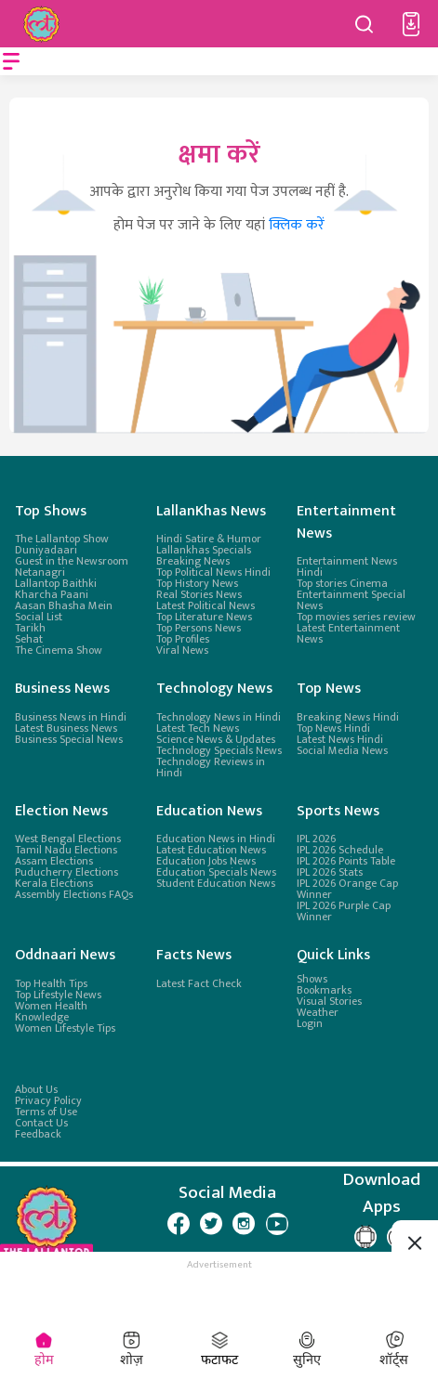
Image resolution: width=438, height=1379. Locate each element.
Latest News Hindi (340, 739)
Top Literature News (204, 616)
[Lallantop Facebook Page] (178, 1223)
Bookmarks (324, 989)
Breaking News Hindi (348, 717)
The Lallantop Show (62, 538)
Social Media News (342, 750)
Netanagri (40, 572)
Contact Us (41, 1122)
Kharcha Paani (51, 594)
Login (310, 1022)
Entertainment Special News (351, 600)
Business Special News (69, 739)
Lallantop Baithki (56, 583)
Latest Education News (211, 849)
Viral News (182, 650)
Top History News (197, 583)
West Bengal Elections (68, 838)
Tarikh (30, 627)
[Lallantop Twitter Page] (211, 1223)
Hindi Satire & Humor (208, 538)
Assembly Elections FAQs (74, 894)
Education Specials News (216, 872)
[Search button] (364, 23)
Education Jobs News (206, 861)
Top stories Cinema (342, 583)
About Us (36, 1089)
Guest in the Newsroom (71, 561)
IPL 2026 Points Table (346, 861)
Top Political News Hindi (213, 572)
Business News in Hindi (70, 717)
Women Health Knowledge (51, 1010)
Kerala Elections (54, 883)
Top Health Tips (51, 982)
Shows (312, 978)
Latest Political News (205, 605)
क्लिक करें (297, 225)
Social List (38, 616)
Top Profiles (182, 639)
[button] (411, 24)
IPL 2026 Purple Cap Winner (344, 911)
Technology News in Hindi (218, 717)
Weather (317, 1011)
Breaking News (193, 561)
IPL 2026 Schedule (340, 849)
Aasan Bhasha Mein (64, 605)
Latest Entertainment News (348, 633)
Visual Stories (329, 1000)
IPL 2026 (316, 838)
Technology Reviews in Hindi (210, 767)
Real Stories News (199, 594)
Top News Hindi (333, 728)
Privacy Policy (48, 1100)
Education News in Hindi (215, 838)
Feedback (38, 1134)
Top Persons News (198, 627)
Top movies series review (356, 616)
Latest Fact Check (199, 982)
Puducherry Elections (66, 872)
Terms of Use (46, 1111)
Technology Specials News (219, 750)
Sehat (29, 639)
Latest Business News (66, 728)
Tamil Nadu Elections (66, 849)
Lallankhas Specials (203, 549)
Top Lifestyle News (58, 993)
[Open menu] (11, 61)
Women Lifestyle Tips (65, 1027)
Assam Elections (54, 861)
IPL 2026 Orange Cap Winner (347, 889)
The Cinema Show (58, 650)
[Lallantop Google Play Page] (365, 1237)
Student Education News (215, 883)
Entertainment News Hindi (347, 566)
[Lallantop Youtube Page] (277, 1223)
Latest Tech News (197, 728)
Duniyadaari (46, 549)
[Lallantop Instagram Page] (243, 1223)
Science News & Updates (215, 739)
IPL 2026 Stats (330, 872)
